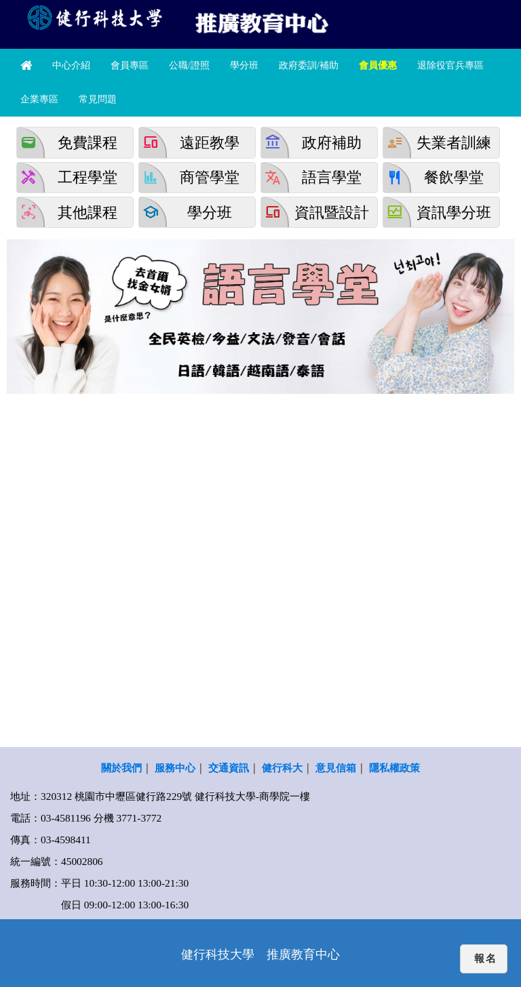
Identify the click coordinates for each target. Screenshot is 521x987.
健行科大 (282, 767)
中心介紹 (71, 65)
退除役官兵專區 (450, 65)
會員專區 (130, 65)
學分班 (244, 65)
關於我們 (121, 767)
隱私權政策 (394, 767)
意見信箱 (335, 767)
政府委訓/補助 (309, 65)
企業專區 (39, 99)
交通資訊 (228, 767)
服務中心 (175, 767)
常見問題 (98, 99)
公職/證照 (189, 65)
